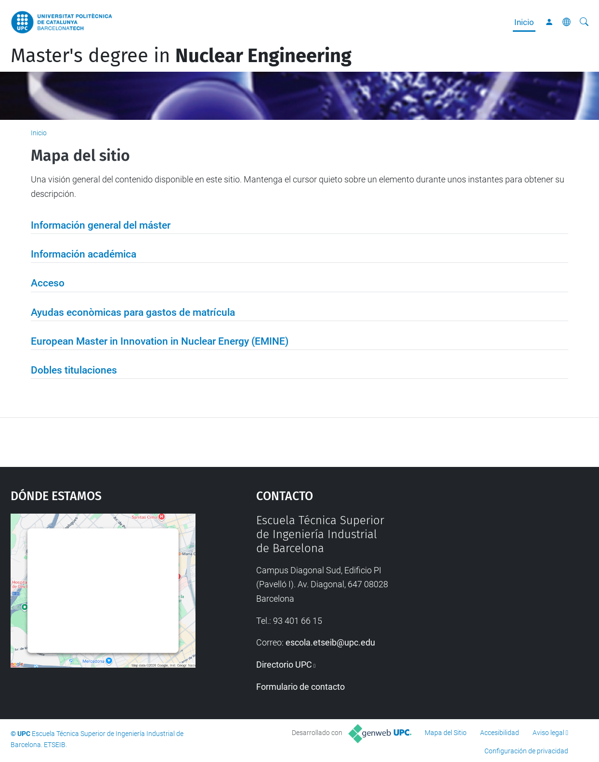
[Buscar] (584, 22)
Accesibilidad (499, 732)
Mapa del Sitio (446, 732)
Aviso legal (548, 732)
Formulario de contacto (300, 687)
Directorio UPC (284, 664)
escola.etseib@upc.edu (330, 642)
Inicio (524, 22)
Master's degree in (181, 55)
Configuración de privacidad (526, 751)
